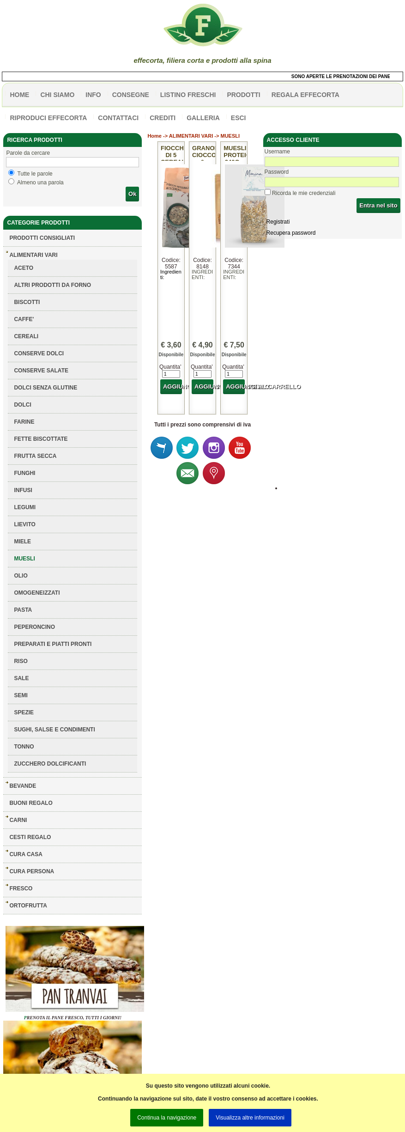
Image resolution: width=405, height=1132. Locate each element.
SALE (21, 678)
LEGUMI (25, 507)
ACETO (23, 268)
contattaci (118, 118)
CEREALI (26, 336)
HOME (19, 94)
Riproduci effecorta (48, 118)
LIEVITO (24, 524)
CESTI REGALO (30, 837)
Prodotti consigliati (42, 238)
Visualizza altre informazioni (250, 1117)
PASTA (23, 610)
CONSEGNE (130, 94)
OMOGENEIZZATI (37, 593)
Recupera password (291, 233)
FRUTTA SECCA (35, 456)
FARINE (24, 422)
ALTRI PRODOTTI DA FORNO (52, 285)
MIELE (22, 541)
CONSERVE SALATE (41, 370)
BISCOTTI (27, 302)
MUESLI (24, 558)
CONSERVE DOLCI (39, 353)
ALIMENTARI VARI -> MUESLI (204, 136)
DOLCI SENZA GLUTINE (45, 387)
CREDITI (162, 118)
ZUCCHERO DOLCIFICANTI (50, 764)
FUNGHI (24, 473)
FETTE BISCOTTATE (40, 439)
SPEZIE (24, 712)
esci (238, 118)
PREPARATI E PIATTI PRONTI (52, 644)
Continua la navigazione (166, 1117)
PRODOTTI (243, 94)
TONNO (24, 746)
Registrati (278, 222)
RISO (20, 661)
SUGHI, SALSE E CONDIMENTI (54, 729)
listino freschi (188, 94)
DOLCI (22, 405)
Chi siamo (57, 94)
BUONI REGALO (30, 803)
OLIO (20, 575)
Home (154, 136)
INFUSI (23, 490)
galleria (203, 118)
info (93, 94)
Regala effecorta (305, 94)
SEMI (20, 695)
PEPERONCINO (34, 627)
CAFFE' (24, 319)
